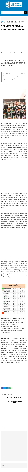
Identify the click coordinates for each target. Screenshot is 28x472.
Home (2, 21)
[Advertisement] (14, 44)
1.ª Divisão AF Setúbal (11, 21)
